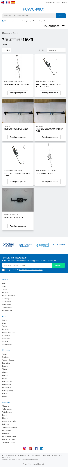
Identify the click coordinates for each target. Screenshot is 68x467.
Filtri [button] (7, 50)
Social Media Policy (39, 464)
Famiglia (5, 292)
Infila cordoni (7, 311)
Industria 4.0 (6, 387)
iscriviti (58, 265)
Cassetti (5, 378)
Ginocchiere (6, 384)
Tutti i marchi (7, 409)
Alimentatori (7, 308)
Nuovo (5, 21)
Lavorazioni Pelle (8, 295)
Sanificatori (6, 305)
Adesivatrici (6, 302)
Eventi (4, 415)
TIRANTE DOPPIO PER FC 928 (13, 218)
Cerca (61, 16)
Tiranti (4, 369)
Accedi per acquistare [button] (18, 93)
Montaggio (24, 21)
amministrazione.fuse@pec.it (29, 459)
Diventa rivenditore (52, 2)
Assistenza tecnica (9, 421)
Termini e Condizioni (9, 442)
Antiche (5, 341)
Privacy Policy (27, 464)
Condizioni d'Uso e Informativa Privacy (31, 270)
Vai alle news (7, 412)
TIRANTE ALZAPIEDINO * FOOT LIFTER (16, 85)
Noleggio (5, 424)
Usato (14, 21)
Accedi (64, 2)
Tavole (4, 354)
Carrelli (4, 393)
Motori (4, 397)
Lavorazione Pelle (8, 332)
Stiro (4, 286)
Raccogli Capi (7, 381)
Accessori (35, 21)
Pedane (5, 366)
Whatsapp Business (9, 427)
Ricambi (45, 21)
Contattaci (6, 433)
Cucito (4, 283)
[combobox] (34, 15)
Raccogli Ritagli (7, 390)
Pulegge (5, 375)
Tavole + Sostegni (8, 360)
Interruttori (6, 363)
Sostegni (5, 357)
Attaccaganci (7, 299)
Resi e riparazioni (8, 439)
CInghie (5, 372)
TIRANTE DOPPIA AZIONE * (45, 173)
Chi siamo (6, 406)
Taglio (4, 289)
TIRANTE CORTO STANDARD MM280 (16, 129)
